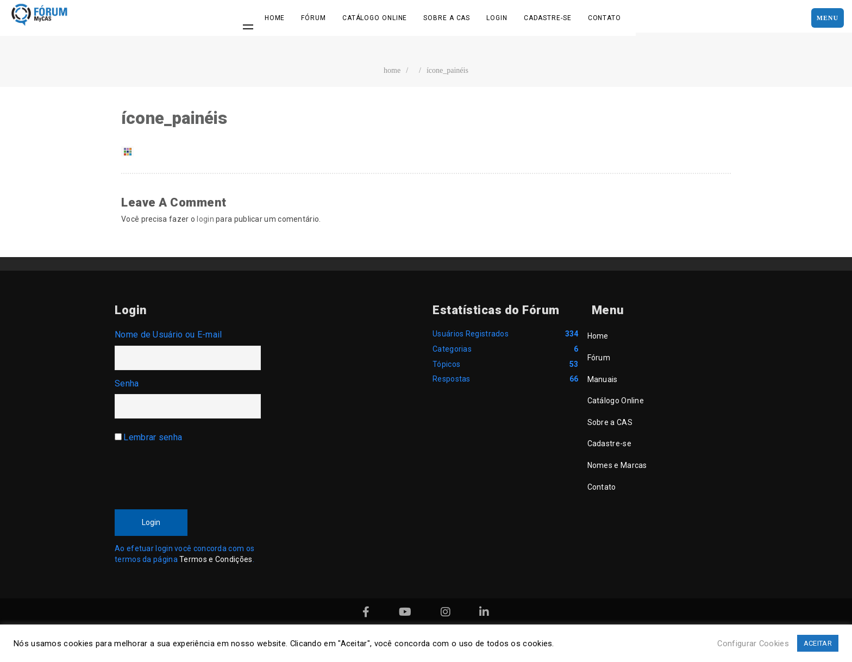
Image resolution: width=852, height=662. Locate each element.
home (392, 70)
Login (497, 18)
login (205, 219)
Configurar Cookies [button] (752, 643)
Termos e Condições (215, 559)
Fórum (313, 18)
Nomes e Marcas (617, 465)
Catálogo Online (375, 18)
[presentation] (197, 473)
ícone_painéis (447, 70)
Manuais (602, 379)
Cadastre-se (548, 18)
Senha (127, 383)
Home (275, 18)
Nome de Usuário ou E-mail (168, 334)
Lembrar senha (152, 437)
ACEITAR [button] (818, 643)
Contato (604, 18)
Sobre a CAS (446, 18)
